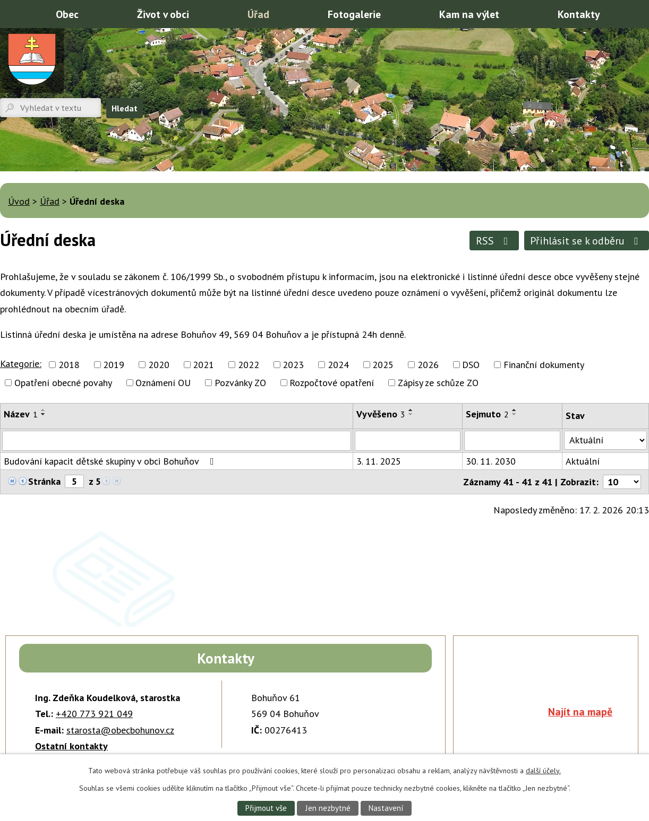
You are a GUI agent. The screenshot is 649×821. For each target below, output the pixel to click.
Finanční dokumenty (543, 365)
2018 (69, 365)
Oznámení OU (163, 383)
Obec (67, 14)
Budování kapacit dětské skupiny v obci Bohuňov (111, 461)
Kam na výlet (469, 14)
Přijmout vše (265, 807)
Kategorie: (20, 363)
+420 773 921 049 (94, 714)
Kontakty (579, 14)
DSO (471, 365)
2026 (428, 365)
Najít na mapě (580, 711)
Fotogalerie (354, 14)
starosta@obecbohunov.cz (120, 730)
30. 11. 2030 (491, 461)
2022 (248, 365)
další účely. (543, 770)
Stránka (44, 481)
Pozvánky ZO (240, 383)
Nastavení (387, 807)
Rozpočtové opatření (331, 383)
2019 (113, 365)
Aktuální (583, 461)
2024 (338, 365)
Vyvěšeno (380, 414)
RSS (494, 240)
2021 (203, 365)
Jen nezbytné (328, 807)
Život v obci (163, 14)
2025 (383, 365)
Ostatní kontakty (71, 746)
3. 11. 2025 (378, 461)
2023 (293, 365)
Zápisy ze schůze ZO (438, 383)
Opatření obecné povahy (63, 383)
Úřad (258, 14)
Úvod (13, 13)
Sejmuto (487, 414)
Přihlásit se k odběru (586, 240)
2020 (158, 365)
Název (21, 414)
